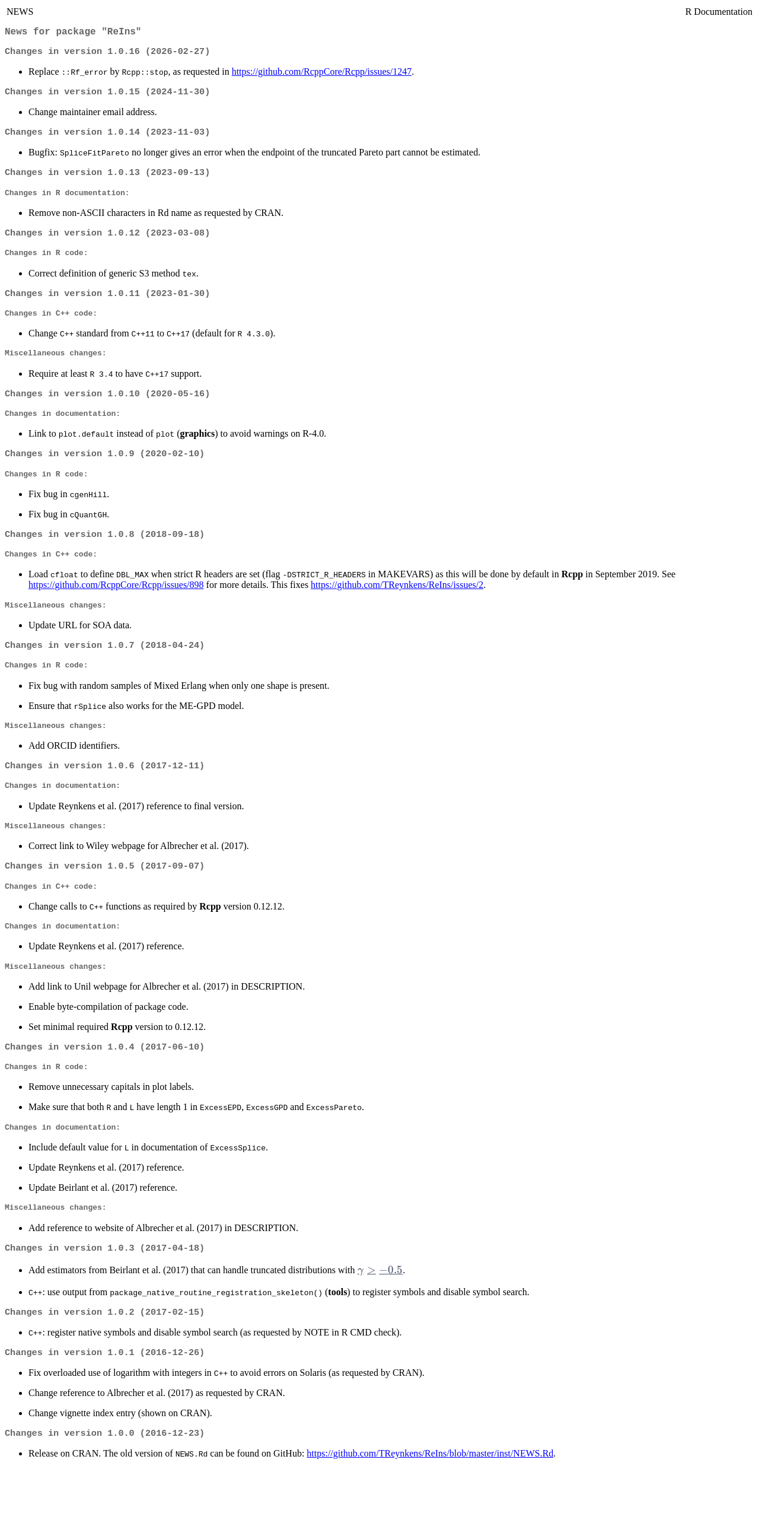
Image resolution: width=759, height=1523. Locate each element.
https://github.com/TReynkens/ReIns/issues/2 (397, 610)
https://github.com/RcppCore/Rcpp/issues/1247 (322, 75)
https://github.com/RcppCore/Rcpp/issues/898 (116, 610)
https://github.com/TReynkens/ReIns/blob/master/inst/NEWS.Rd (430, 1508)
